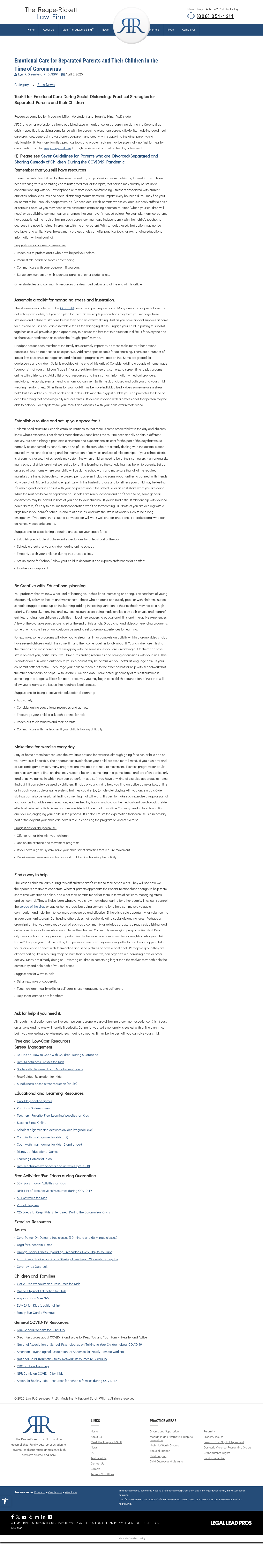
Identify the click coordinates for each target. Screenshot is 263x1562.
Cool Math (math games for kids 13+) (42, 1143)
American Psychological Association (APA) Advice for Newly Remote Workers (70, 1358)
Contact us (189, 32)
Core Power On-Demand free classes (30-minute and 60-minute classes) (67, 1244)
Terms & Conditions (105, 1480)
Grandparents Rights (219, 1459)
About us (48, 32)
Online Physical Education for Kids (41, 1297)
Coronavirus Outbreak (32, 1272)
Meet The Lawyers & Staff (77, 32)
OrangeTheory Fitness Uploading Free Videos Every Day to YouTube (64, 1258)
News (105, 32)
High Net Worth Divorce (166, 1451)
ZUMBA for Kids (28, 1311)
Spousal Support (162, 1456)
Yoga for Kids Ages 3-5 (33, 1304)
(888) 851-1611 (215, 17)
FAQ (95, 1459)
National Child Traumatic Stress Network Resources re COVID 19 (62, 1365)
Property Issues (216, 1442)
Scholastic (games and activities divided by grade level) (55, 1136)
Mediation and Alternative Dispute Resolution (173, 1444)
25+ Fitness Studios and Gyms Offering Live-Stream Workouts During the (67, 1265)
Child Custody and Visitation (169, 1467)
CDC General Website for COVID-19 (41, 1336)
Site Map (16, 1525)
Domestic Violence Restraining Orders (230, 1453)
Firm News (46, 90)
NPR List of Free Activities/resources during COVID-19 (54, 1196)
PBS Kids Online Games (33, 1114)
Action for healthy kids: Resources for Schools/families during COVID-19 (67, 1386)
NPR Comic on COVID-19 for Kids (40, 1379)
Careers (98, 1475)
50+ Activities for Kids (32, 1204)
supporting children (57, 154)
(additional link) (50, 1311)
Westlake (71, 1498)
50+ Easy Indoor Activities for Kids (41, 1189)
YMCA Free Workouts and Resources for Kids (48, 1290)
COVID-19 (67, 314)
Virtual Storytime (28, 1211)
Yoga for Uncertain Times (34, 1251)
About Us (99, 1442)
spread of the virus (32, 912)
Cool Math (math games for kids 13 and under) (49, 1150)
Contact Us (100, 1469)
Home (31, 32)
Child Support (160, 1462)
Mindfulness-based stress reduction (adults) (47, 1090)
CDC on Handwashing (33, 1372)
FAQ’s (170, 32)
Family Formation (217, 1464)
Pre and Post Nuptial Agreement (226, 1448)
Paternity (211, 1437)
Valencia (39, 1498)
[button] (5, 1501)
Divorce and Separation (166, 1437)
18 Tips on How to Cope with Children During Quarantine (57, 1061)
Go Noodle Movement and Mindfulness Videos (50, 1075)
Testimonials (151, 32)
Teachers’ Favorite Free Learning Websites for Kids (53, 1121)
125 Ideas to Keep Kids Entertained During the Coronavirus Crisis (63, 1218)
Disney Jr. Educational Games (37, 1158)
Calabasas (55, 1498)
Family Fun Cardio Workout (36, 1319)
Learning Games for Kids (34, 1165)
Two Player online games (34, 1107)
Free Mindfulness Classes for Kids (40, 1068)
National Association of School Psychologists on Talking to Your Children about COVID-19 (79, 1350)
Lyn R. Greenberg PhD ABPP (38, 80)
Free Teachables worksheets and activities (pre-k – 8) (53, 1172)
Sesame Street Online (31, 1129)
